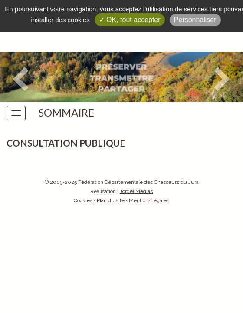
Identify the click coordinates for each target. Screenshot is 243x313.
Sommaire (66, 113)
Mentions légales (149, 200)
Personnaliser (195, 19)
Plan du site (111, 200)
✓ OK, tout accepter (130, 19)
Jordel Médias (136, 191)
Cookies (83, 200)
